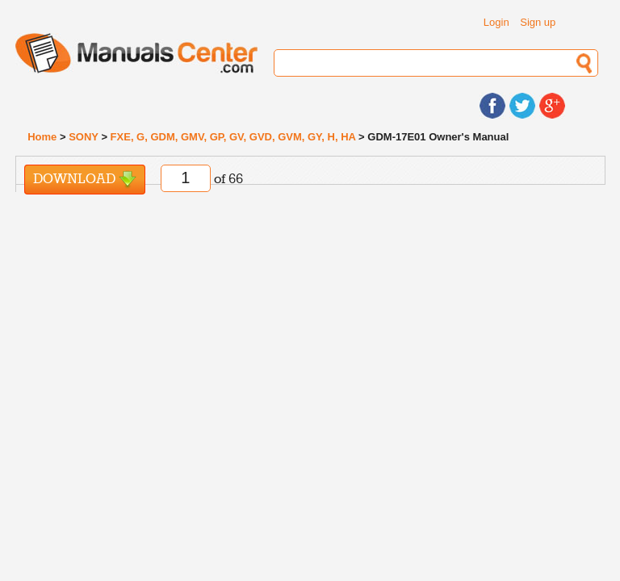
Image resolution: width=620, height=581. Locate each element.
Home (42, 137)
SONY (83, 137)
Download (84, 179)
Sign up (537, 22)
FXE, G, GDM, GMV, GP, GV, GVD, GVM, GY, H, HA (233, 137)
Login (496, 22)
